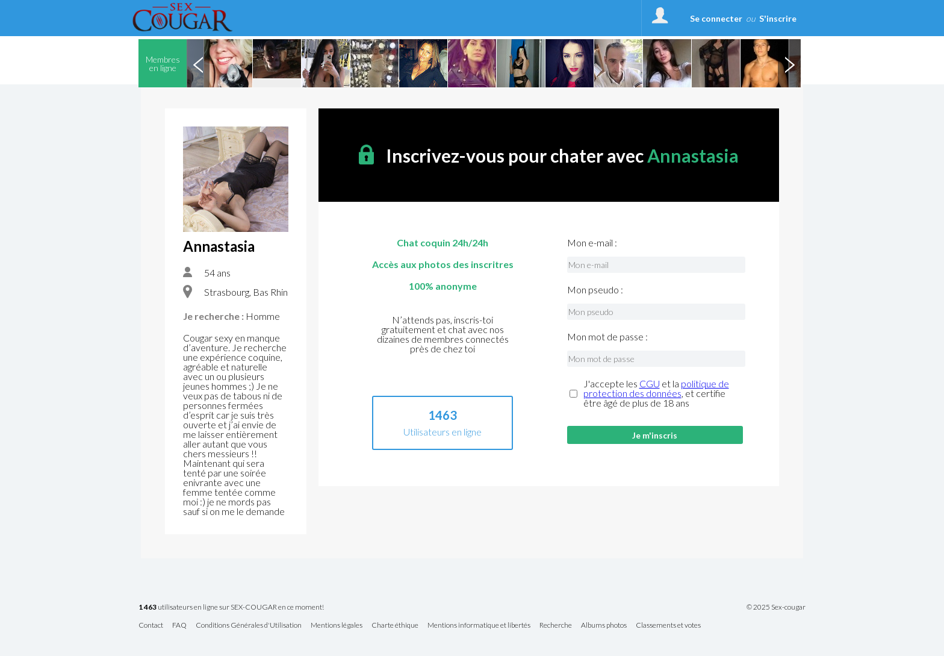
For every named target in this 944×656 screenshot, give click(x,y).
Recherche (555, 625)
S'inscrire (777, 18)
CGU (649, 383)
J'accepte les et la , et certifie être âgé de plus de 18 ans (656, 393)
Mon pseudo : (595, 290)
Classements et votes (668, 625)
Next (789, 63)
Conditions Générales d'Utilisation (249, 625)
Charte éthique (394, 625)
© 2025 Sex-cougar (776, 607)
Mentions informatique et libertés (478, 625)
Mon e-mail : (592, 243)
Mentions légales (336, 625)
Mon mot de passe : (607, 337)
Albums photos (604, 625)
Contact (150, 625)
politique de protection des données (656, 388)
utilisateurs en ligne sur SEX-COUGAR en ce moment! (231, 607)
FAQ (179, 625)
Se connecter (716, 18)
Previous (198, 63)
